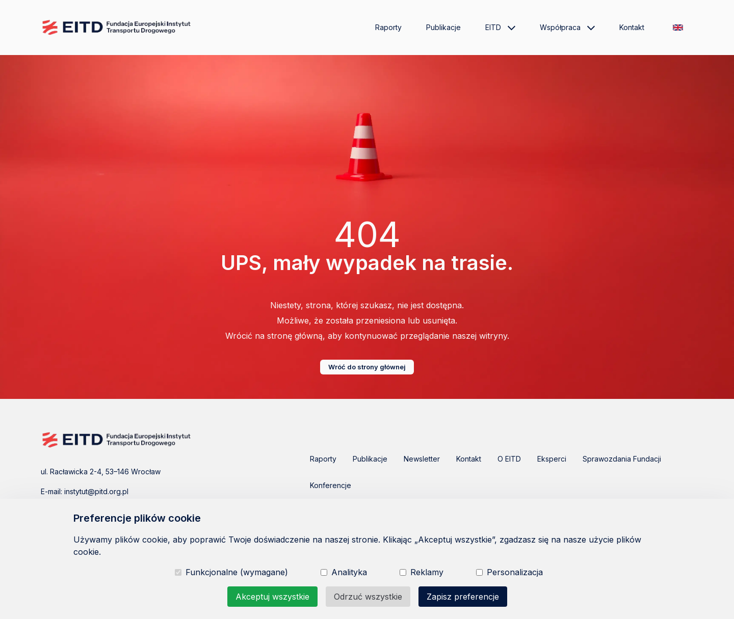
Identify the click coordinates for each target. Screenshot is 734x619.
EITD (500, 27)
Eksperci (551, 458)
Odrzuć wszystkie (368, 596)
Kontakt (631, 27)
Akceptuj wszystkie (272, 596)
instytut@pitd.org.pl (96, 491)
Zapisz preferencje (463, 596)
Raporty (388, 27)
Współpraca (567, 27)
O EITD (509, 458)
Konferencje (330, 485)
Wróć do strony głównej (367, 367)
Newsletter (422, 458)
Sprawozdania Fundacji (622, 458)
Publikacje (443, 27)
